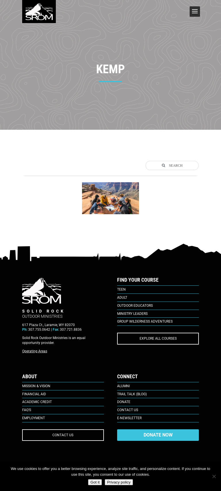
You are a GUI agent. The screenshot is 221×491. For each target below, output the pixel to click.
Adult (122, 298)
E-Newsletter (129, 418)
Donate (123, 402)
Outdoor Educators (135, 306)
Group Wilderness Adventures (145, 321)
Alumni (123, 386)
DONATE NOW (158, 435)
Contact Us (127, 410)
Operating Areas (34, 351)
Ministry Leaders (132, 314)
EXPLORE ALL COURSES (158, 338)
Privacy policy (118, 482)
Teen (121, 289)
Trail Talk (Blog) (132, 394)
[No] (214, 476)
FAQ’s (26, 410)
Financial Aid (34, 394)
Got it (95, 482)
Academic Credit (37, 402)
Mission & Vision (36, 386)
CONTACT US (62, 435)
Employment (33, 418)
